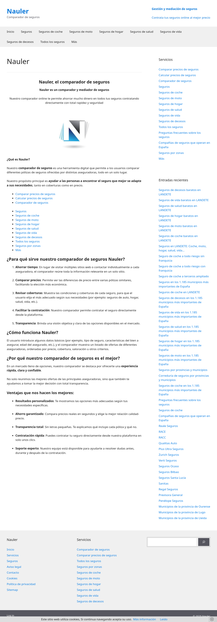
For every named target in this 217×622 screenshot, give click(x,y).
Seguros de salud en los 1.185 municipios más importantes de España (180, 331)
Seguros (26, 32)
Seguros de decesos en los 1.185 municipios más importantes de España (180, 302)
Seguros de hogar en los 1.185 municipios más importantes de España (180, 345)
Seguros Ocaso (169, 466)
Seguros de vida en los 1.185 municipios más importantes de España (180, 316)
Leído (163, 619)
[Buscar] (203, 542)
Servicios (13, 555)
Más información (144, 619)
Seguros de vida (171, 32)
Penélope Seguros (171, 501)
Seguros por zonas (28, 246)
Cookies (12, 578)
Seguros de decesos (20, 42)
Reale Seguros (168, 426)
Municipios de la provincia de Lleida (183, 518)
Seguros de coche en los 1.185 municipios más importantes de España (180, 390)
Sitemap (12, 590)
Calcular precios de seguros (34, 198)
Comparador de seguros (31, 203)
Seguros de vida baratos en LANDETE (184, 200)
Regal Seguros (168, 489)
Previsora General (171, 495)
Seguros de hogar (111, 32)
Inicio (10, 32)
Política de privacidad (21, 584)
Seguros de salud (141, 32)
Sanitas (164, 483)
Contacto (13, 572)
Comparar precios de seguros (35, 194)
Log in (10, 615)
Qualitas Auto (168, 443)
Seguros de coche (51, 32)
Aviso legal (14, 567)
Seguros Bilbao (169, 472)
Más (74, 42)
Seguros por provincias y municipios (183, 370)
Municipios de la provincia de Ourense (184, 506)
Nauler (18, 11)
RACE (162, 432)
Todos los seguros (52, 42)
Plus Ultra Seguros (171, 449)
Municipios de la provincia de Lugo (182, 512)
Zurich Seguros (169, 455)
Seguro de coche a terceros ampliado (184, 276)
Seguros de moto (80, 32)
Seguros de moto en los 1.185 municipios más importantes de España (180, 359)
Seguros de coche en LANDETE (179, 292)
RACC (162, 437)
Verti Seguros (168, 460)
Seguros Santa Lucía (172, 478)
